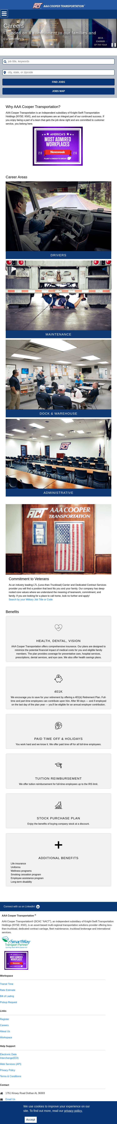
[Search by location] (58, 72)
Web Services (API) (10, 1064)
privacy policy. (73, 1110)
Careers (4, 1025)
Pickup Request (8, 1002)
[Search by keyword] (58, 61)
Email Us (10, 1099)
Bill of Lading (7, 996)
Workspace (6, 1037)
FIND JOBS (58, 82)
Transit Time (6, 984)
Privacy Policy (7, 1070)
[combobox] (58, 61)
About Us (5, 1031)
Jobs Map (58, 91)
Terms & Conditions (10, 1076)
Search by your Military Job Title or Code (31, 599)
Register (4, 1019)
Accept (30, 1119)
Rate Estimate (7, 990)
